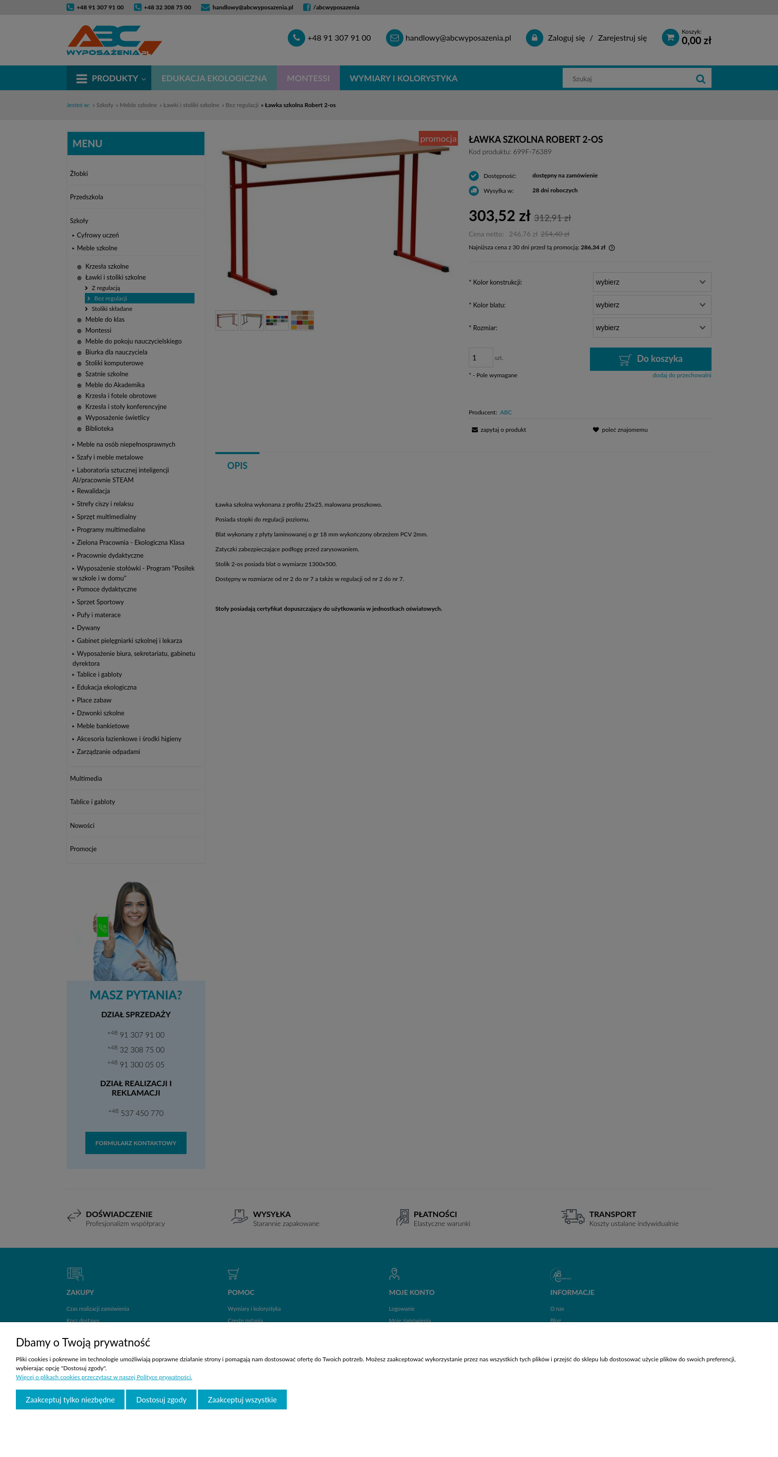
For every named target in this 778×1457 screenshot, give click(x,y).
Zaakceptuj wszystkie (242, 1399)
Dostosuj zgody (161, 1399)
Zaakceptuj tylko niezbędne (70, 1399)
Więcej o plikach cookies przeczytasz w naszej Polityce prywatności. (104, 1377)
